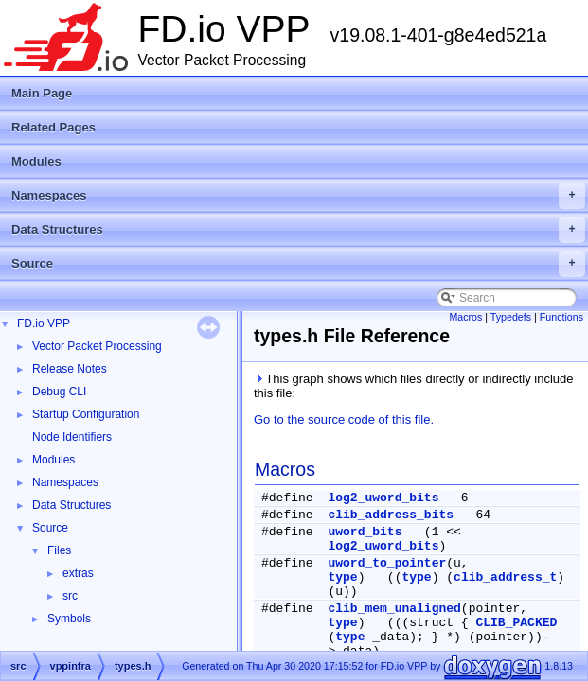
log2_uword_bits (383, 498)
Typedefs (510, 317)
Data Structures (298, 230)
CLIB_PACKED (516, 623)
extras (78, 573)
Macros (465, 317)
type (342, 577)
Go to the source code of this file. (344, 419)
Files (59, 550)
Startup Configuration (85, 414)
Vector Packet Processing (97, 346)
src (70, 595)
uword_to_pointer (387, 563)
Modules (36, 161)
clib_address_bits (391, 515)
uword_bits (364, 532)
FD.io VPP (43, 323)
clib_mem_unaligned (394, 609)
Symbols (69, 618)
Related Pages (53, 127)
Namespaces (298, 196)
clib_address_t (505, 577)
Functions (561, 317)
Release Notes (69, 368)
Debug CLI (59, 391)
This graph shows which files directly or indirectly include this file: (414, 386)
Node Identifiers (72, 437)
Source (298, 264)
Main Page (41, 93)
